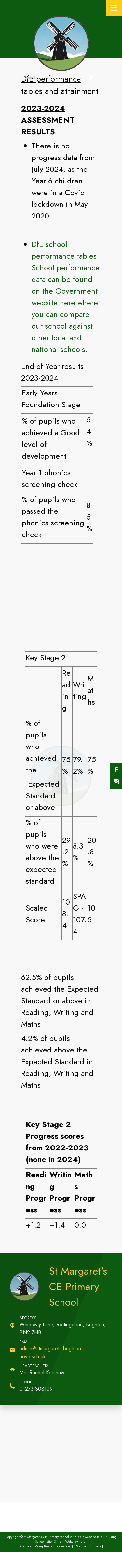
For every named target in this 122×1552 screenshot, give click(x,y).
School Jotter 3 (45, 1541)
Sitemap (25, 1546)
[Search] (78, 77)
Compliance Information (52, 1546)
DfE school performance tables (64, 250)
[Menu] (114, 8)
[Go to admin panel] (89, 1546)
